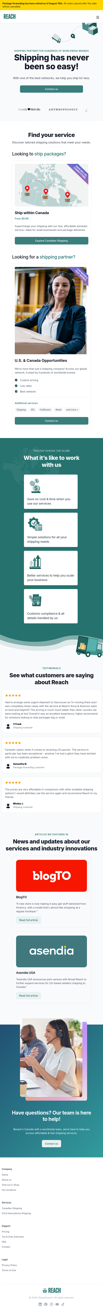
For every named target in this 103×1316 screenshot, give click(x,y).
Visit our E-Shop (10, 1184)
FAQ (4, 1241)
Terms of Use (9, 1270)
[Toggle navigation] (98, 17)
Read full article (28, 920)
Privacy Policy (9, 1265)
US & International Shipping (16, 1213)
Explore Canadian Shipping (51, 240)
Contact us (51, 89)
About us (6, 1179)
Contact (6, 1246)
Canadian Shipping (12, 1208)
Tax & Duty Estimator (13, 1236)
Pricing (5, 1231)
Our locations (9, 1190)
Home (5, 1174)
